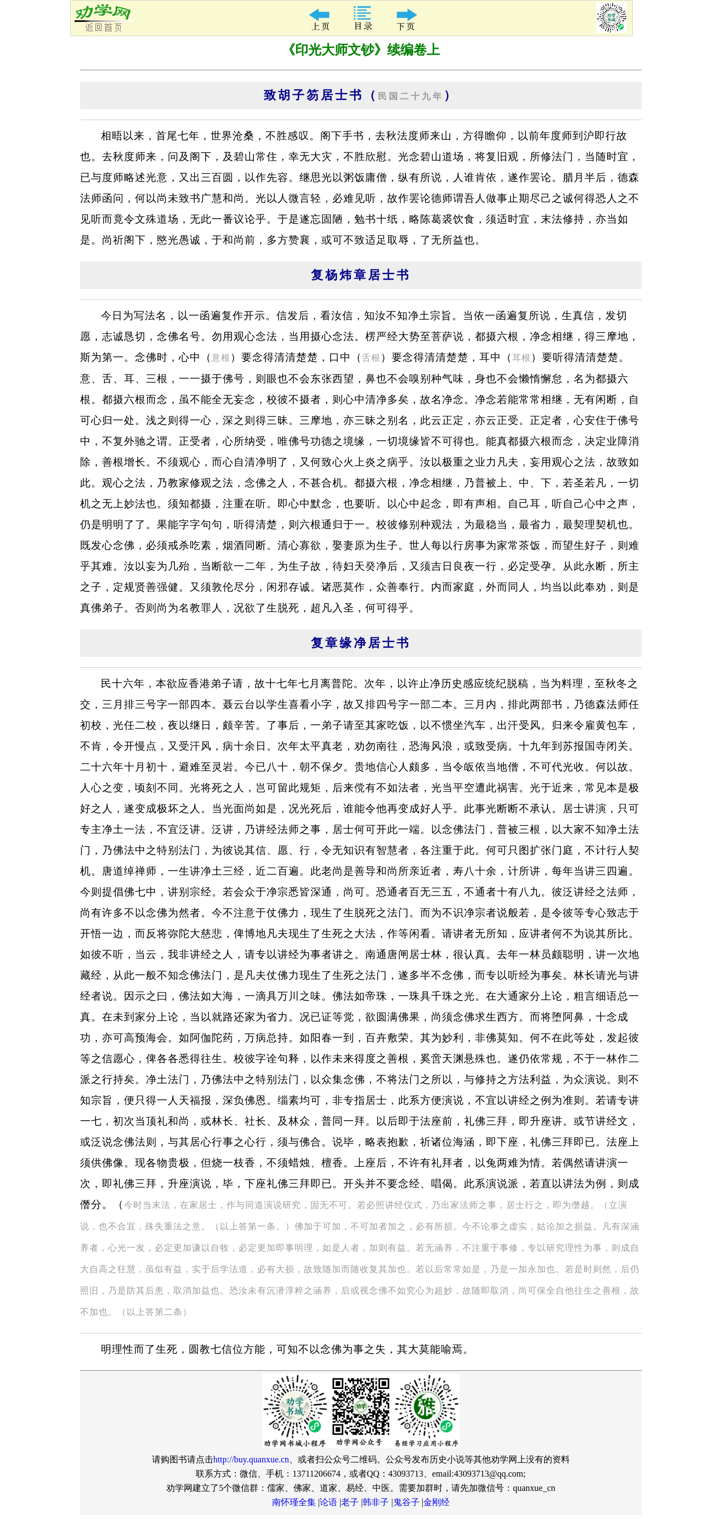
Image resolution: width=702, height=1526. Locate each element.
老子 (350, 1502)
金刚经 (436, 1502)
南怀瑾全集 (294, 1502)
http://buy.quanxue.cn (251, 1459)
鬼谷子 (406, 1502)
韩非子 (376, 1502)
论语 (328, 1502)
